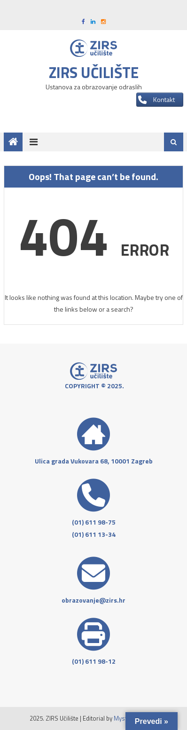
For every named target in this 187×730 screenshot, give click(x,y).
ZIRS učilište (94, 72)
